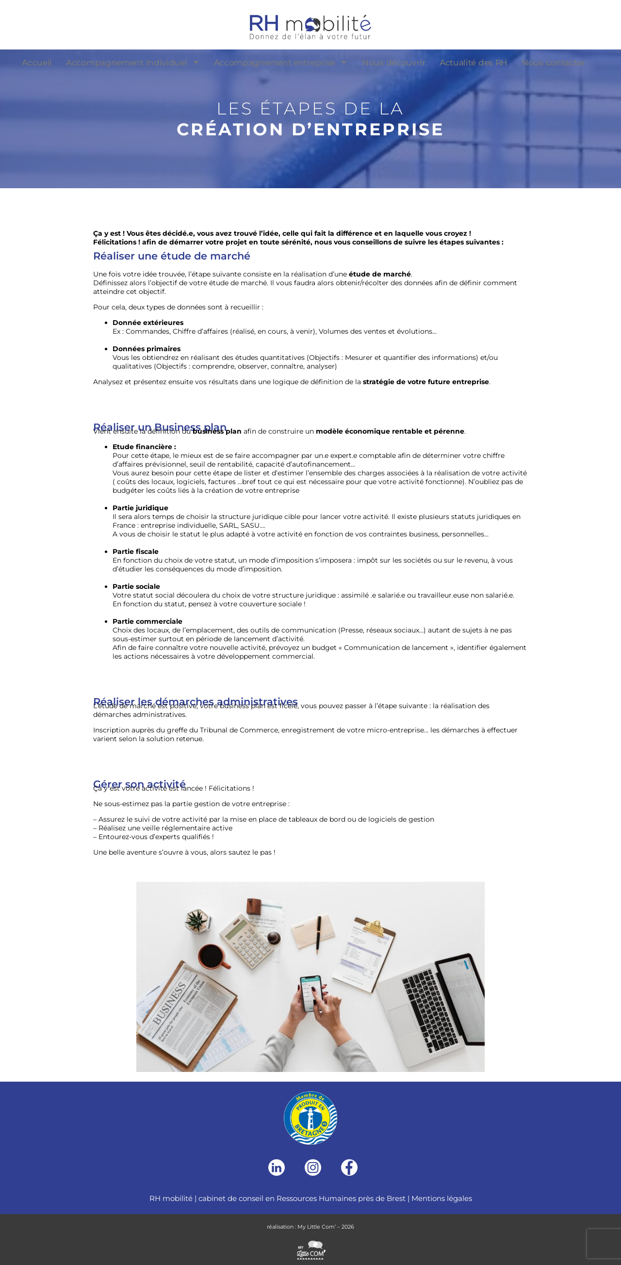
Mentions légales (441, 1198)
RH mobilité (171, 1198)
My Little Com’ (316, 1226)
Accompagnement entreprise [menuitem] (281, 62)
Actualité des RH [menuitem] (473, 62)
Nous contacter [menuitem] (553, 62)
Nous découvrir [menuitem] (393, 62)
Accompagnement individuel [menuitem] (133, 62)
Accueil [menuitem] (37, 62)
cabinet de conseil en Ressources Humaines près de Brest (302, 1198)
